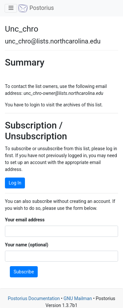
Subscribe (24, 271)
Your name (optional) (26, 244)
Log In (15, 182)
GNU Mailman (78, 298)
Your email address (25, 219)
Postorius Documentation (34, 298)
